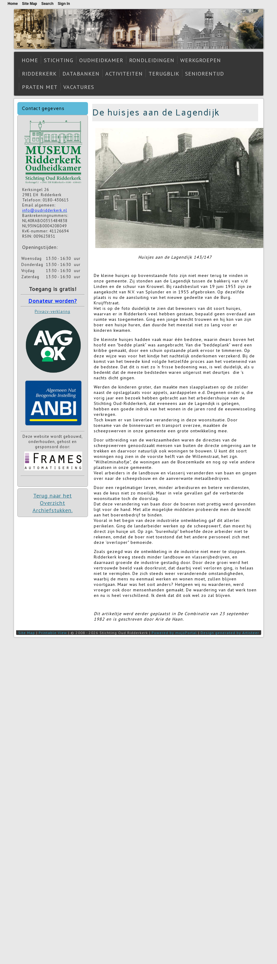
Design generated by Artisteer (230, 632)
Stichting (58, 60)
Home (30, 60)
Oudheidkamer (101, 60)
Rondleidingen (151, 60)
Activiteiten (124, 73)
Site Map (26, 632)
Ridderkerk (39, 73)
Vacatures (78, 86)
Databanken (81, 73)
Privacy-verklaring (52, 311)
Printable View (53, 632)
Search (47, 4)
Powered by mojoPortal (174, 632)
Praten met (40, 86)
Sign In (64, 4)
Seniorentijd (204, 73)
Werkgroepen (200, 60)
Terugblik (164, 73)
